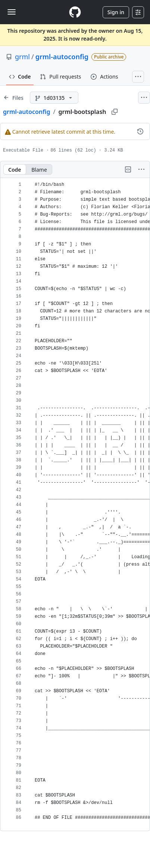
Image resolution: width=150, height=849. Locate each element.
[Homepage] (75, 12)
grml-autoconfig (61, 56)
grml (22, 56)
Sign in (115, 12)
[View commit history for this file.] (140, 131)
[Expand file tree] (13, 98)
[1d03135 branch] (54, 98)
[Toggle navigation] (11, 12)
